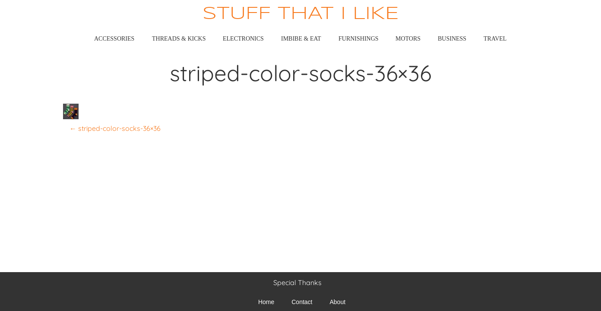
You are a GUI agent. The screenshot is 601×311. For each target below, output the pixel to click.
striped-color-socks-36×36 (115, 128)
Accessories (114, 38)
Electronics (243, 38)
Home (266, 301)
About (338, 301)
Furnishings (358, 38)
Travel (495, 38)
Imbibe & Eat (301, 38)
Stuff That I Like (300, 14)
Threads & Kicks (179, 38)
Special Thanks (297, 282)
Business (452, 38)
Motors (408, 38)
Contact (301, 301)
